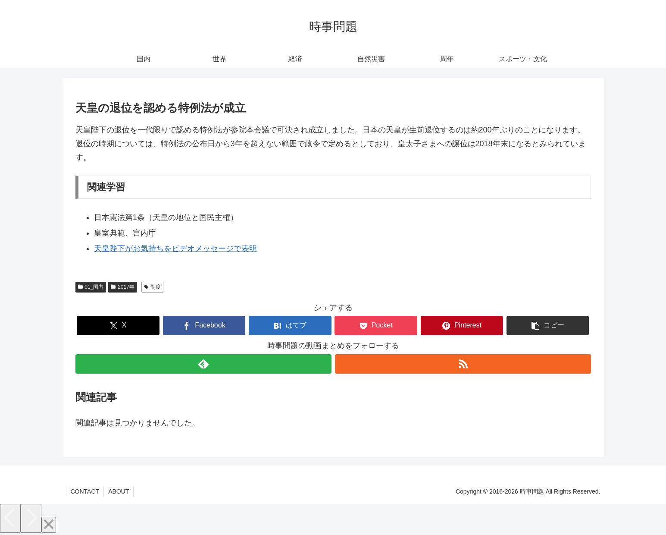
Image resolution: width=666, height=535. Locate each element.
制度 (152, 287)
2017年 (122, 287)
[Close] (48, 525)
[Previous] (10, 518)
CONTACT (85, 491)
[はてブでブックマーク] (290, 325)
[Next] (31, 518)
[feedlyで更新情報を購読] (203, 364)
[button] (548, 325)
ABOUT (118, 491)
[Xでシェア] (118, 325)
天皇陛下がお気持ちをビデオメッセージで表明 (175, 248)
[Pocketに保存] (376, 325)
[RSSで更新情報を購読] (463, 364)
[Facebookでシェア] (204, 325)
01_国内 (91, 287)
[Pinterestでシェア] (462, 325)
